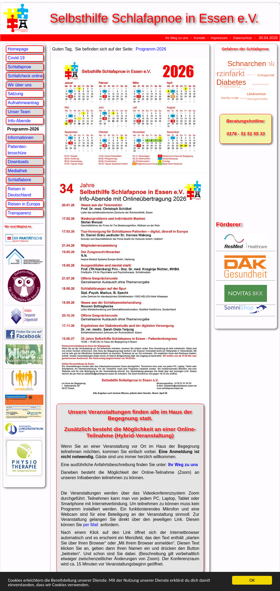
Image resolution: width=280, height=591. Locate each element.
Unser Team (19, 111)
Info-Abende (19, 121)
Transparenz (19, 213)
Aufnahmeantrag (23, 102)
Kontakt (199, 38)
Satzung (15, 93)
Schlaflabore (19, 180)
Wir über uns (20, 85)
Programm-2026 (151, 49)
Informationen (21, 137)
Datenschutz (242, 38)
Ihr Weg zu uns (176, 38)
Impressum (219, 38)
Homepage (18, 49)
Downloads (18, 161)
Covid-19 (16, 58)
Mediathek (17, 170)
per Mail (91, 524)
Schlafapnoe (19, 67)
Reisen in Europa (24, 204)
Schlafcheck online (25, 76)
